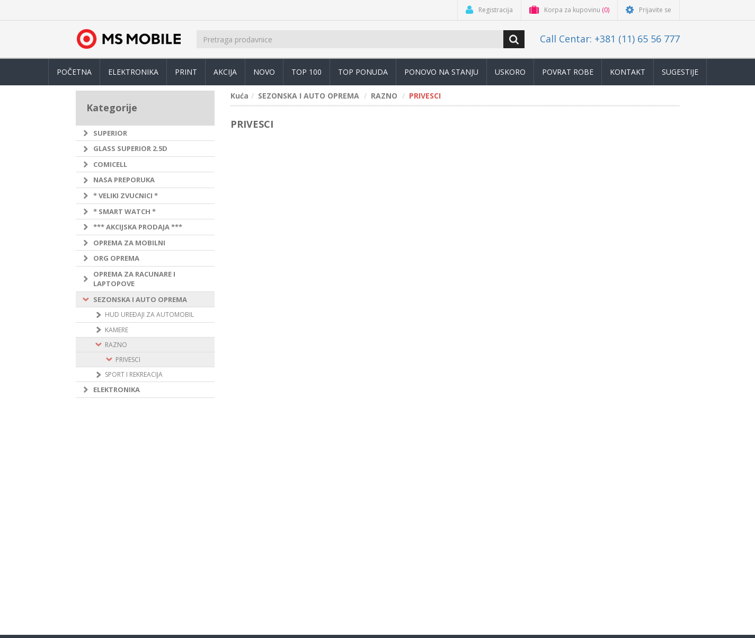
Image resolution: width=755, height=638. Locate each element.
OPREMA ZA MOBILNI (129, 242)
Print (186, 72)
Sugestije (680, 72)
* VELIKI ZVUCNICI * (125, 195)
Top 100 (306, 72)
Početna (74, 72)
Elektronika (133, 72)
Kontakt (627, 72)
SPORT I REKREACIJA (134, 374)
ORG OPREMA (116, 258)
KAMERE (116, 329)
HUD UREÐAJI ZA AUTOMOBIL (149, 314)
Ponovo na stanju (441, 72)
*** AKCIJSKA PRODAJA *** (137, 227)
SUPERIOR (110, 133)
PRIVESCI (128, 359)
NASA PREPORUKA (124, 179)
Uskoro (510, 72)
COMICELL (110, 164)
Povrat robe (567, 72)
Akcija (225, 72)
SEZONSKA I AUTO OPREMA (140, 299)
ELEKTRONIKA (116, 389)
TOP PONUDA (363, 72)
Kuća (239, 96)
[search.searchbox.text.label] (350, 39)
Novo (264, 72)
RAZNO (116, 344)
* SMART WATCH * (124, 211)
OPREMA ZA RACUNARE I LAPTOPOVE (134, 279)
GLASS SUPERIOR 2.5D (130, 148)
